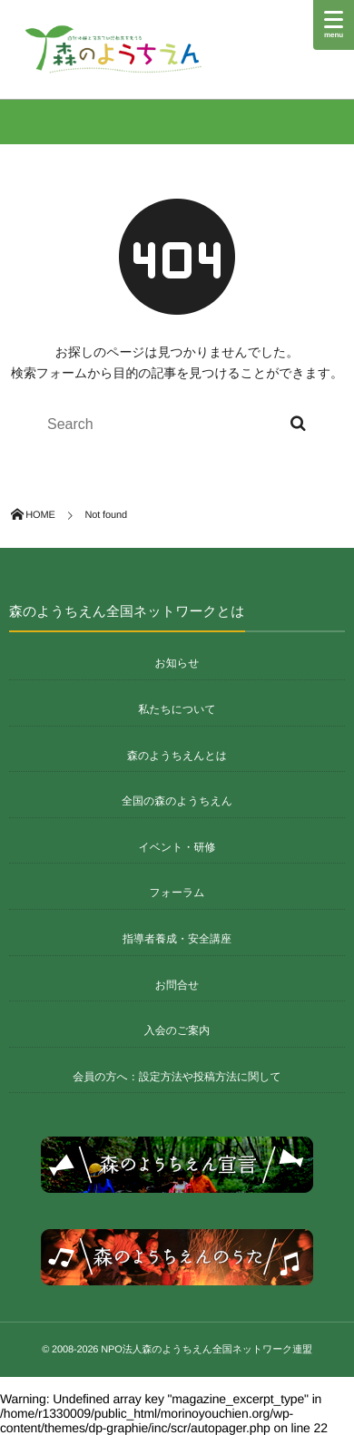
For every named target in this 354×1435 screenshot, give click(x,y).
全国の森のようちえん (177, 801)
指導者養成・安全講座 (177, 938)
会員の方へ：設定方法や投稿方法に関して (177, 1076)
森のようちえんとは (177, 755)
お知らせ (177, 663)
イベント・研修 (176, 847)
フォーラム (176, 892)
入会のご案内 (177, 1030)
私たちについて (177, 709)
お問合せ (177, 985)
